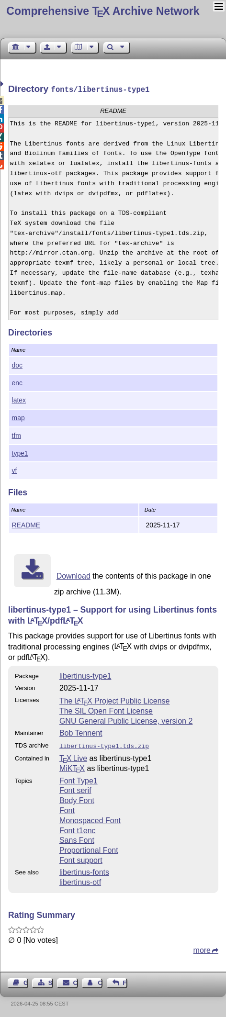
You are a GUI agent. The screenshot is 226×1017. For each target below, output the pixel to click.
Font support (80, 858)
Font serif (75, 788)
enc (17, 382)
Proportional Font (88, 848)
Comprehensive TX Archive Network (102, 11)
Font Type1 (78, 779)
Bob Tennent (80, 732)
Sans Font (76, 838)
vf (14, 469)
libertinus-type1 (85, 675)
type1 (20, 452)
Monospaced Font (90, 819)
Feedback (125, 980)
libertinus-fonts (84, 870)
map (18, 417)
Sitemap (50, 980)
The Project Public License (114, 700)
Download (73, 575)
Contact (75, 980)
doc (17, 364)
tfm (16, 434)
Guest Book (25, 980)
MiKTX (72, 766)
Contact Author (100, 980)
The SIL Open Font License (106, 710)
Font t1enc (77, 829)
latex (19, 399)
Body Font (76, 798)
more (202, 948)
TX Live (73, 756)
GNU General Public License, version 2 (125, 720)
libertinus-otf (80, 880)
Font (67, 809)
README (26, 524)
